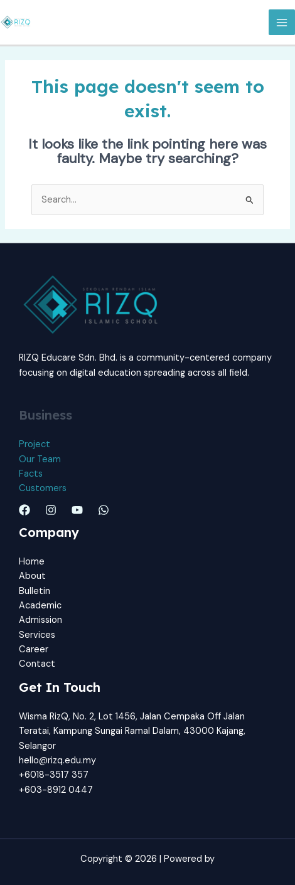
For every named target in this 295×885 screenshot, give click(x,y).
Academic (40, 606)
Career (33, 649)
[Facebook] (24, 510)
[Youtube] (77, 510)
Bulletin (34, 591)
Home (32, 562)
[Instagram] (50, 510)
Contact (37, 664)
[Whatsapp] (103, 510)
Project (34, 444)
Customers (43, 488)
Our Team (40, 459)
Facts (31, 474)
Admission (40, 620)
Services (37, 635)
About (32, 576)
